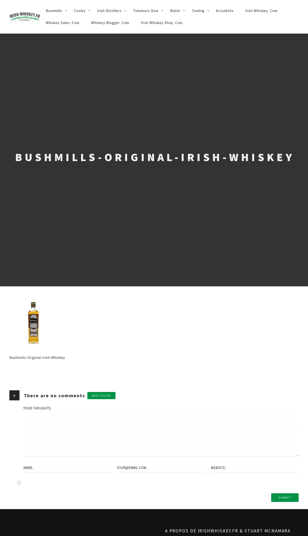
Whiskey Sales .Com (62, 22)
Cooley (80, 10)
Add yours (101, 395)
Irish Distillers (109, 10)
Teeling (198, 10)
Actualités (225, 10)
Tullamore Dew (146, 10)
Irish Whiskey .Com (261, 10)
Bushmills (54, 10)
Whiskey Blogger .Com (110, 22)
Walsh (175, 10)
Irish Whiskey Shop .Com (162, 22)
